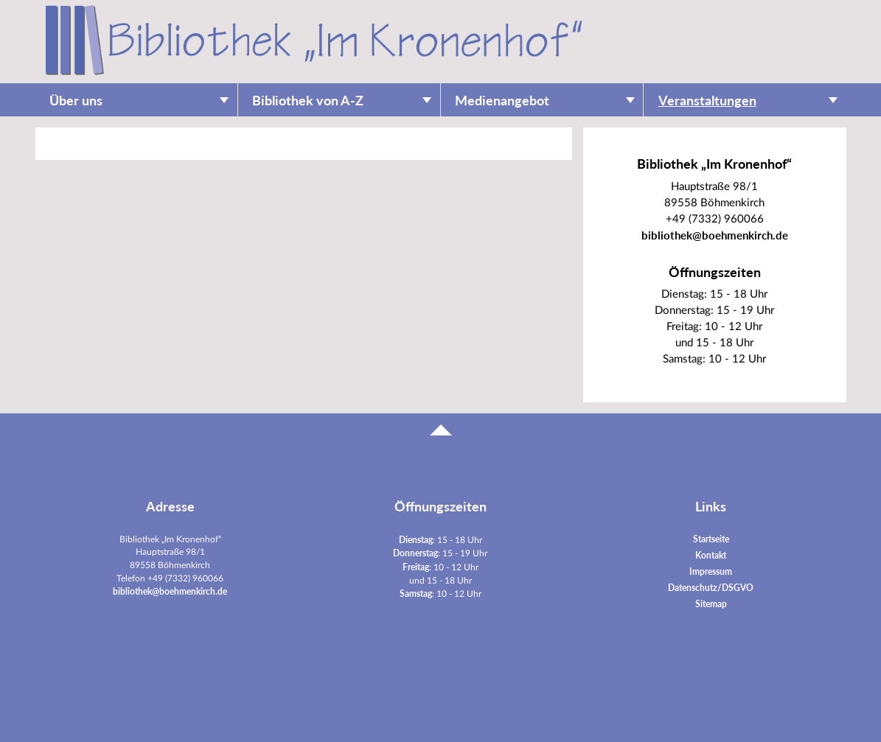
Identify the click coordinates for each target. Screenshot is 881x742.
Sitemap (711, 603)
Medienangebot (502, 100)
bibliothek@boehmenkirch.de (714, 235)
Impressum (710, 571)
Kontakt (710, 555)
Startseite (711, 539)
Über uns (75, 100)
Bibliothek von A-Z (307, 100)
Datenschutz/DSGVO (710, 587)
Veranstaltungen (707, 100)
